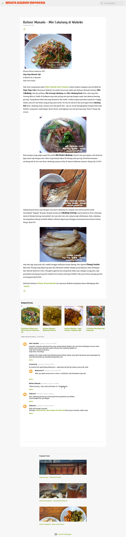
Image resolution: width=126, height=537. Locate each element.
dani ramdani (34, 343)
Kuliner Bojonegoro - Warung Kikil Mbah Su (53, 501)
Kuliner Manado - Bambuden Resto (49, 329)
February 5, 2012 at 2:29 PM (45, 364)
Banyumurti (39, 370)
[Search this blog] (114, 3)
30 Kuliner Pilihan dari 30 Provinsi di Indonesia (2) (30, 330)
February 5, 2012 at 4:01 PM (52, 370)
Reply (31, 360)
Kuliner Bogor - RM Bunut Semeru (50, 477)
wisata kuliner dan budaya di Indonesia (50, 410)
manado (26, 286)
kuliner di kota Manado (46, 283)
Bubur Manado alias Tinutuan (57, 87)
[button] (24, 29)
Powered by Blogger (63, 534)
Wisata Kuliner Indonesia (25, 3)
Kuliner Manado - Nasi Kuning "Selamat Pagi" (73, 329)
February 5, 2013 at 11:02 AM (45, 393)
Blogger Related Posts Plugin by (32, 336)
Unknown (32, 393)
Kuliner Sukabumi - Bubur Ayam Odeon (51, 524)
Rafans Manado (35, 383)
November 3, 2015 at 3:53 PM (45, 405)
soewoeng (33, 364)
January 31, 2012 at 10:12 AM (48, 343)
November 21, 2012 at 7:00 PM (50, 383)
